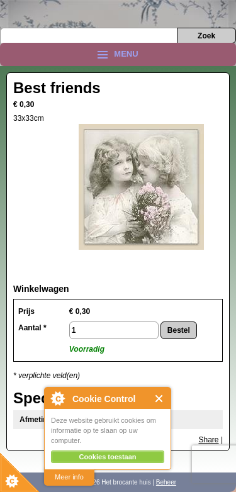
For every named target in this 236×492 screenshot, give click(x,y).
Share (209, 439)
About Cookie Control (57, 398)
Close (159, 398)
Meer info (69, 477)
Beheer (166, 482)
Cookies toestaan (107, 457)
